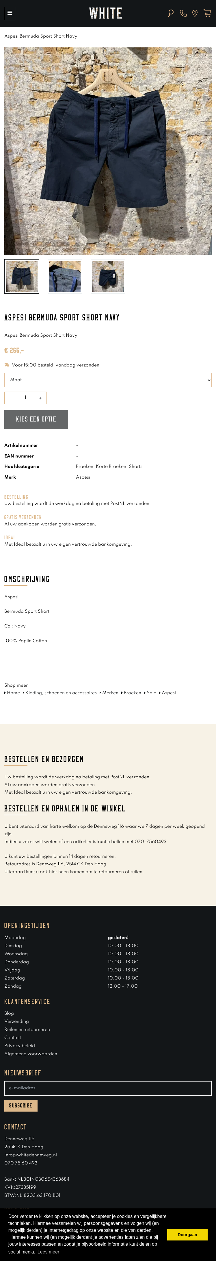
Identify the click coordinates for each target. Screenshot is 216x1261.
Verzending (16, 1021)
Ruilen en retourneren (27, 1029)
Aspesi (167, 693)
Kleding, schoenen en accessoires (60, 693)
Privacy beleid (19, 1046)
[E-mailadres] (108, 1088)
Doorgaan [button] (187, 1234)
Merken (109, 693)
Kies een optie (36, 419)
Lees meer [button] (48, 1251)
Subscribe (21, 1106)
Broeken (131, 693)
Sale (150, 693)
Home (12, 693)
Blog (9, 1013)
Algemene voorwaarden (30, 1054)
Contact (12, 1038)
